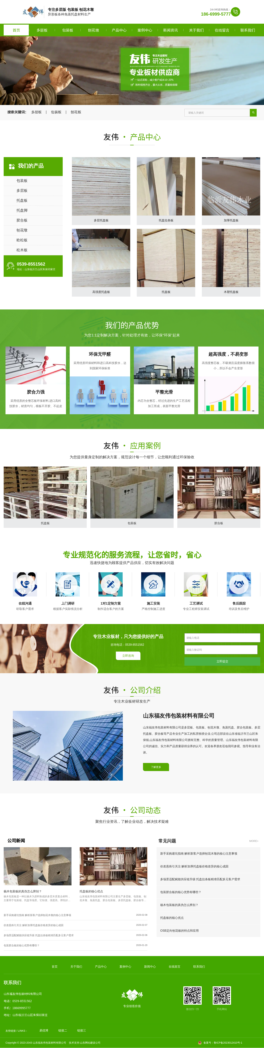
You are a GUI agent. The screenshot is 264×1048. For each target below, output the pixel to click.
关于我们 (196, 30)
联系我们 (247, 30)
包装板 (67, 30)
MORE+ (253, 841)
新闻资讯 (170, 30)
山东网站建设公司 (90, 1042)
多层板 (41, 30)
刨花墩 (93, 30)
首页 (16, 30)
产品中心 (119, 30)
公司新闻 (16, 840)
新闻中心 (150, 966)
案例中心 (145, 30)
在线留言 (222, 30)
